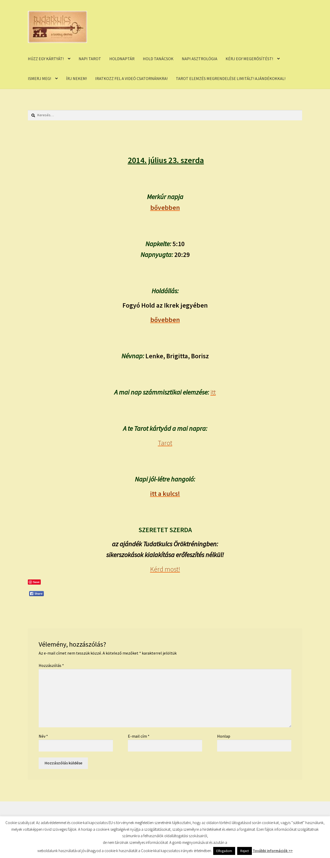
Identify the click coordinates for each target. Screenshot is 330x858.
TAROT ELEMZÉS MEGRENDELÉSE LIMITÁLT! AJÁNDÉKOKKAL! (230, 78)
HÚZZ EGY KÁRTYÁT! (46, 58)
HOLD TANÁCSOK (158, 58)
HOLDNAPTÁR (122, 58)
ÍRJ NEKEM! (76, 78)
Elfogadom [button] (224, 851)
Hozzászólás (51, 665)
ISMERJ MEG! (39, 78)
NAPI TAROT (90, 58)
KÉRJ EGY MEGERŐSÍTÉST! (249, 58)
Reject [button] (244, 851)
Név (43, 736)
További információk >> (273, 850)
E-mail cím (139, 736)
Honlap (223, 736)
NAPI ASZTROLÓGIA (199, 58)
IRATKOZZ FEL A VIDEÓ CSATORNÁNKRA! (131, 78)
